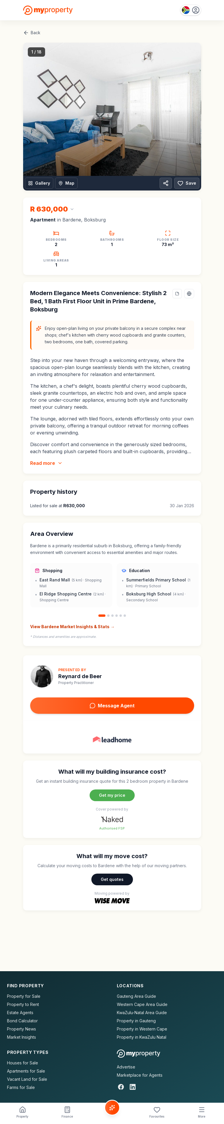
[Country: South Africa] (190, 10)
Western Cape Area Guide (142, 1004)
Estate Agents (20, 1012)
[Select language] (189, 293)
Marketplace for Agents (140, 1075)
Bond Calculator (22, 1020)
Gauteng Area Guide (136, 996)
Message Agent (112, 706)
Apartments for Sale (26, 1070)
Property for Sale (23, 996)
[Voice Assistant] (112, 1108)
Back (31, 33)
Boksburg (95, 220)
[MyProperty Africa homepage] (138, 1053)
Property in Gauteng (136, 1020)
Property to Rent (23, 1004)
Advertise (126, 1066)
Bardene (71, 220)
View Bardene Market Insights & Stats (72, 627)
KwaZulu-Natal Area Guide (142, 1012)
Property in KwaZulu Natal (141, 1037)
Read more (46, 463)
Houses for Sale (22, 1062)
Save (186, 183)
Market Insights (21, 1037)
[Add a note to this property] (177, 293)
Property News (21, 1028)
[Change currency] (52, 209)
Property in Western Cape (142, 1028)
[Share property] (166, 183)
